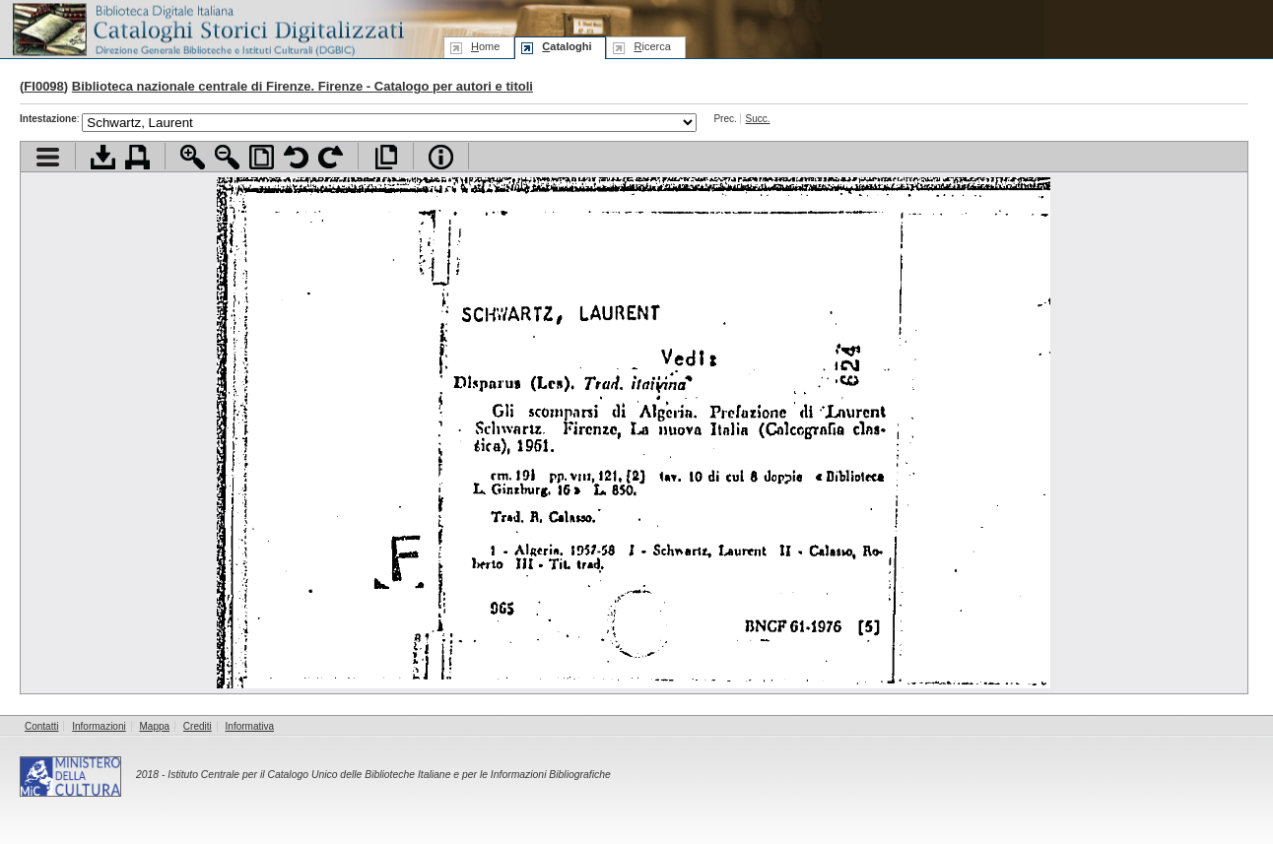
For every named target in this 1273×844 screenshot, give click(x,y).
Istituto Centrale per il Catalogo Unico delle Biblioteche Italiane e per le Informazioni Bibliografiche (389, 774)
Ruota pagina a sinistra (296, 157)
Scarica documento (103, 157)
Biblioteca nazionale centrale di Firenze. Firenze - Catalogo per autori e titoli (302, 86)
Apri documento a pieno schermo (385, 157)
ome (485, 46)
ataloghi (566, 46)
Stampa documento (137, 157)
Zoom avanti (192, 157)
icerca (652, 46)
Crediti (197, 726)
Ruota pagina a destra (330, 157)
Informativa (250, 726)
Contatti (41, 726)
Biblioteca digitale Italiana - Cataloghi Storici (207, 28)
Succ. (758, 118)
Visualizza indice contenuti (47, 157)
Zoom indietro (227, 157)
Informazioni (98, 726)
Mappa (155, 726)
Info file (441, 157)
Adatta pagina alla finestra (261, 157)
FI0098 (43, 86)
